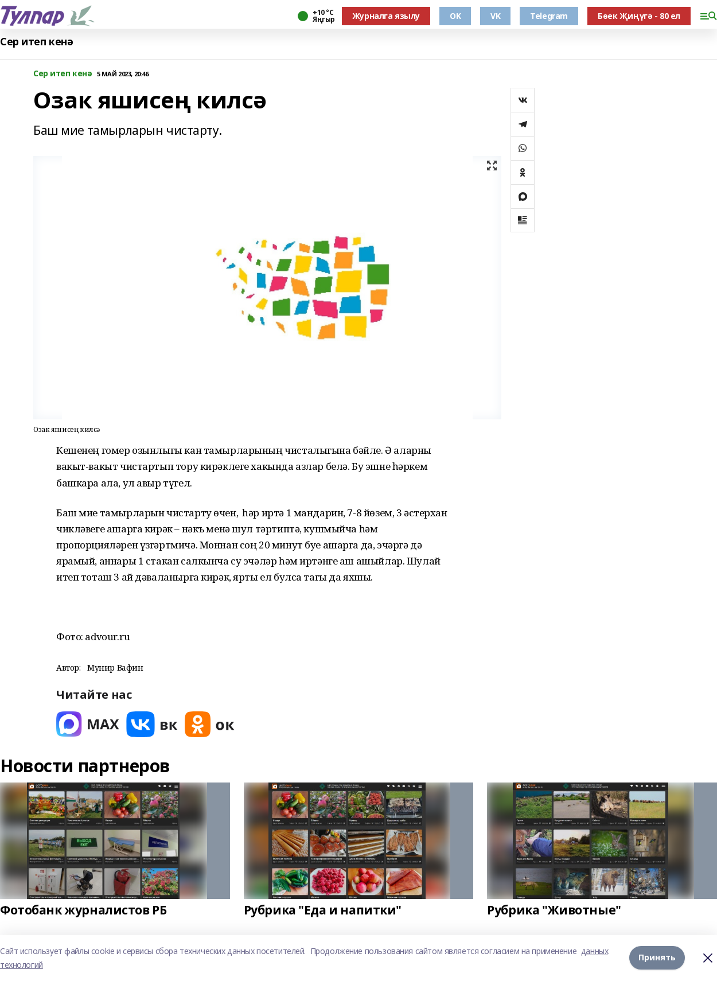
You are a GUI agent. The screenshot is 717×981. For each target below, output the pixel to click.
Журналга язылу (386, 15)
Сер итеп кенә (36, 42)
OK (455, 15)
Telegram (549, 15)
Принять (657, 957)
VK (495, 15)
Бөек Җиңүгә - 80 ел (639, 15)
